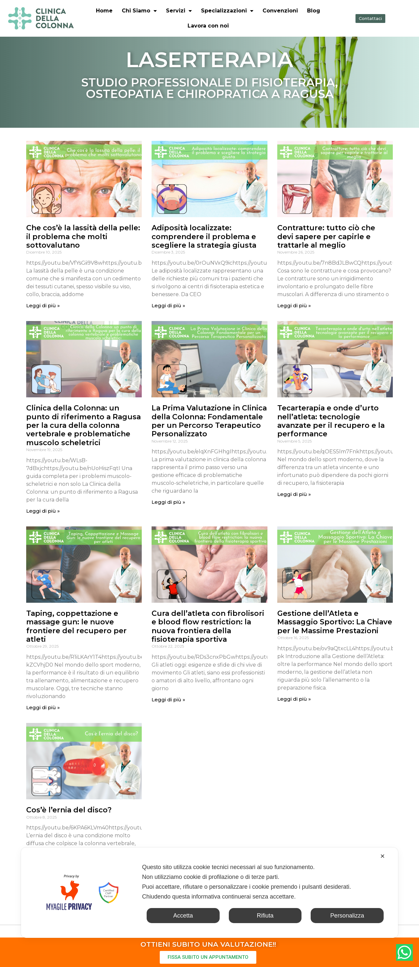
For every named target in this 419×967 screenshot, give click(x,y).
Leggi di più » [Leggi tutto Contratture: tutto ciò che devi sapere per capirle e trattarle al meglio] (294, 305)
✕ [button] (382, 856)
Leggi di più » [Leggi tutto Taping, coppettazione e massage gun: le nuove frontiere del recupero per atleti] (43, 707)
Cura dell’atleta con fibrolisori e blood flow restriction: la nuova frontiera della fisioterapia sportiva (208, 626)
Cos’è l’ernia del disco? (69, 810)
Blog (313, 11)
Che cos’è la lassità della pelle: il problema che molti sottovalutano (83, 236)
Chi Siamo (139, 11)
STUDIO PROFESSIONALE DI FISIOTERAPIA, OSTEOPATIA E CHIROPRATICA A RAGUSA (209, 88)
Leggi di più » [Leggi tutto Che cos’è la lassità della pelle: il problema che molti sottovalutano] (43, 305)
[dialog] (209, 892)
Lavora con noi (208, 26)
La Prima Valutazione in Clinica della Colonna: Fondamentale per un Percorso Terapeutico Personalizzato (209, 421)
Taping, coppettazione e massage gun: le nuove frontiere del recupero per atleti (76, 626)
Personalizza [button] (347, 915)
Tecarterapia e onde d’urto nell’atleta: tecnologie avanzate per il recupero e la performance (331, 421)
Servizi (179, 11)
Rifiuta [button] (265, 915)
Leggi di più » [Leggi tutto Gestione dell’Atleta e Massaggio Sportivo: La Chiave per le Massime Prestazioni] (294, 699)
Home (104, 11)
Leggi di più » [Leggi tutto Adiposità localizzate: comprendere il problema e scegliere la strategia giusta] (168, 305)
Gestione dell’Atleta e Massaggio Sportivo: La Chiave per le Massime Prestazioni (334, 622)
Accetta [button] (183, 915)
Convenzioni (280, 11)
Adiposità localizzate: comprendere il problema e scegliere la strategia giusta (204, 236)
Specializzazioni (227, 11)
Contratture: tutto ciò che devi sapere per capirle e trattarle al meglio (326, 236)
